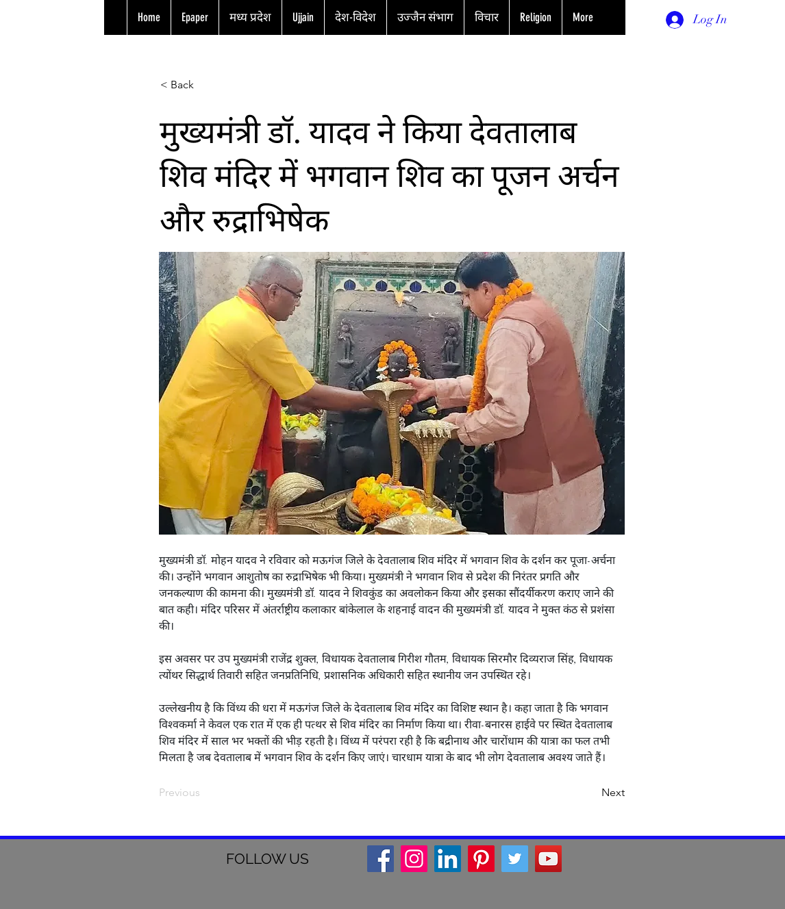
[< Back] (205, 85)
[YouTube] (548, 858)
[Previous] (204, 792)
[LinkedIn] (447, 858)
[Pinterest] (481, 858)
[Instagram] (414, 858)
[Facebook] (380, 858)
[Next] (590, 792)
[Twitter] (514, 858)
